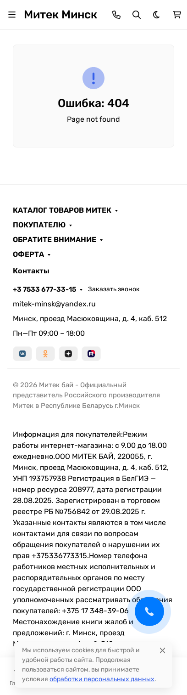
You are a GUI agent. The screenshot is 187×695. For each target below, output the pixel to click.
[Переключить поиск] (136, 14)
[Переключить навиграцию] (12, 14)
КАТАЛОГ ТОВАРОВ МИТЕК (62, 210)
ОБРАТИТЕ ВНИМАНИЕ (54, 239)
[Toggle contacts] (116, 14)
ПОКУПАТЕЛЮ (39, 225)
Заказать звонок (114, 289)
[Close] (162, 650)
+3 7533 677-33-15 (44, 289)
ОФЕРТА (28, 254)
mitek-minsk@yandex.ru (54, 303)
